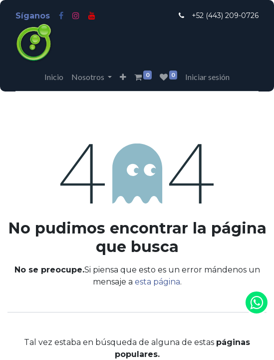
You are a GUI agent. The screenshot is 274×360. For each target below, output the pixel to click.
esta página (157, 281)
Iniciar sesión (207, 77)
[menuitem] (53, 77)
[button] (123, 77)
